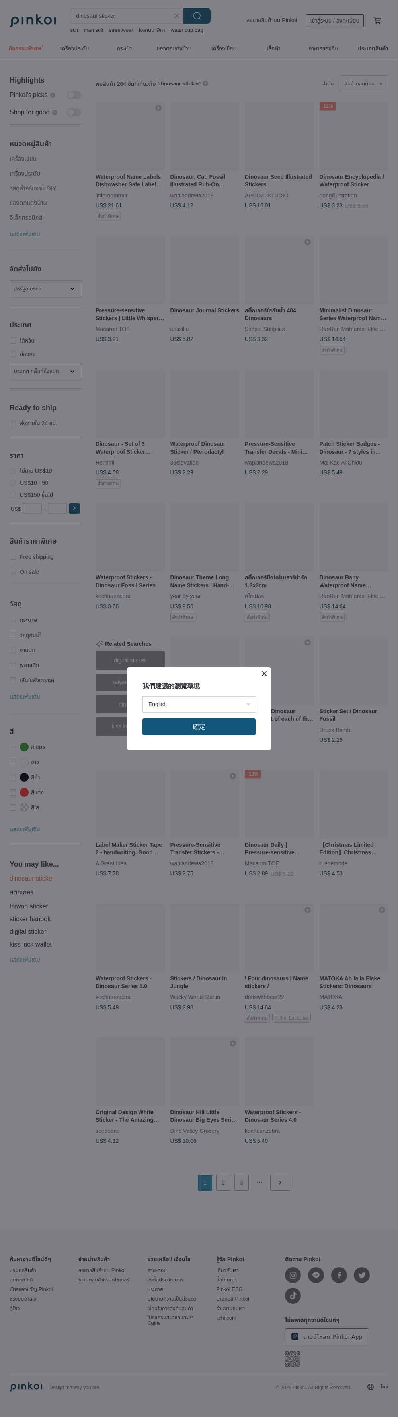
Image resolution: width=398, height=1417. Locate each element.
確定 (199, 726)
